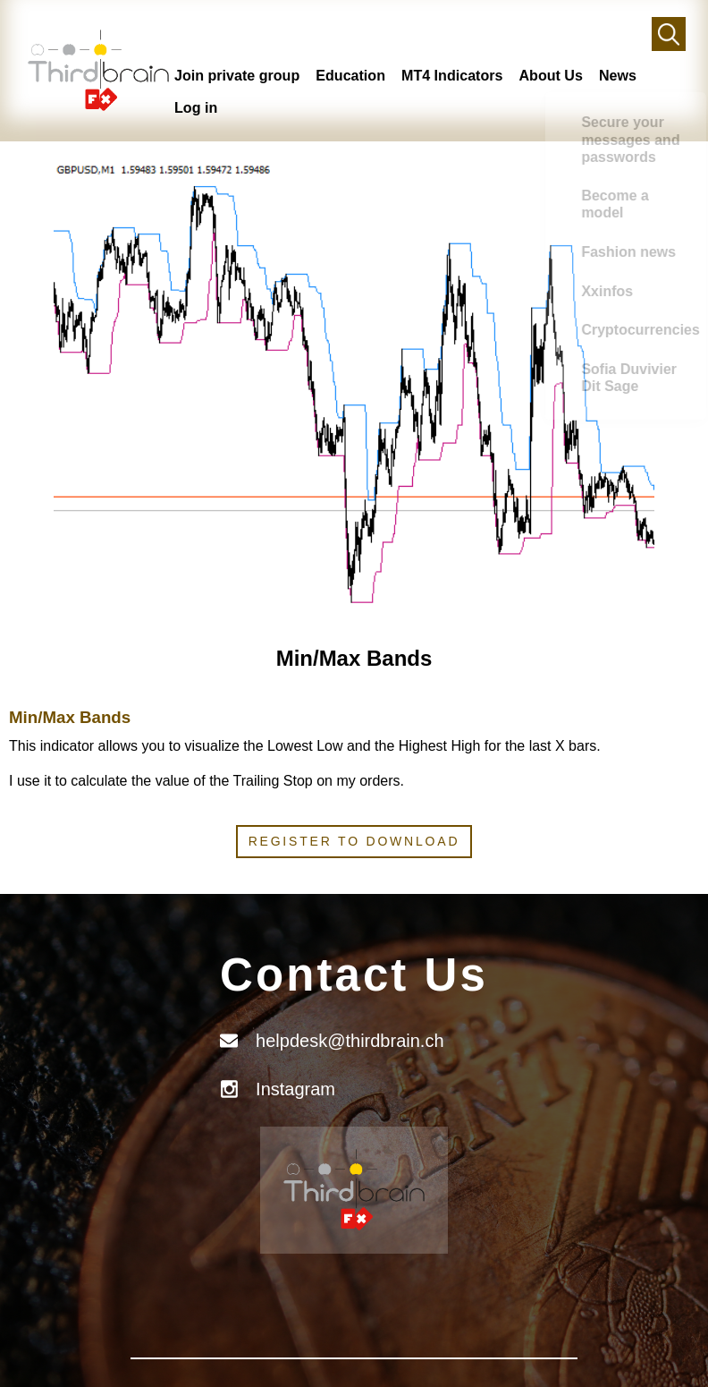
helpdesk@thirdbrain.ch (349, 1041)
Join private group (238, 74)
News (626, 74)
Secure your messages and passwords (670, 154)
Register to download (354, 841)
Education (353, 74)
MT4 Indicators (458, 74)
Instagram (295, 1089)
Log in (196, 107)
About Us (558, 74)
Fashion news (660, 294)
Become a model (660, 236)
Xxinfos (659, 343)
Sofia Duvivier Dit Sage (661, 449)
